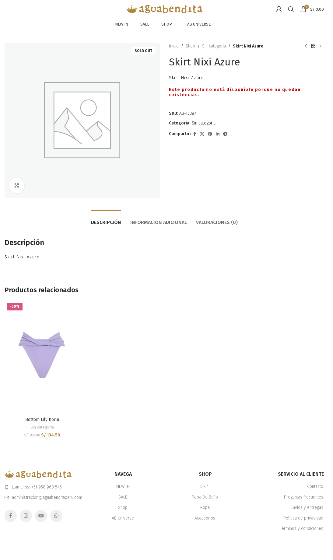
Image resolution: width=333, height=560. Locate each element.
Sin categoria (214, 46)
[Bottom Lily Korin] (42, 357)
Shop (190, 46)
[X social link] (202, 134)
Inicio (174, 46)
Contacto (315, 486)
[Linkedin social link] (217, 134)
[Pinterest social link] (210, 134)
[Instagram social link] (26, 516)
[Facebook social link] (194, 134)
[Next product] (320, 46)
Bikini (204, 486)
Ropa (205, 507)
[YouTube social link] (41, 516)
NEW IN (123, 486)
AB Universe (123, 518)
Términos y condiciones (301, 528)
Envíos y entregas (307, 507)
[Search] (291, 9)
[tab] (106, 219)
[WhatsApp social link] (56, 516)
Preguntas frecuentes (303, 497)
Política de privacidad (303, 518)
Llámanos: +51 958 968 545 (37, 487)
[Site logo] (164, 9)
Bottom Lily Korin (42, 419)
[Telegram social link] (225, 134)
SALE (122, 497)
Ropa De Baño (205, 497)
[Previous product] (305, 46)
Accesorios (205, 518)
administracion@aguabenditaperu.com (47, 497)
